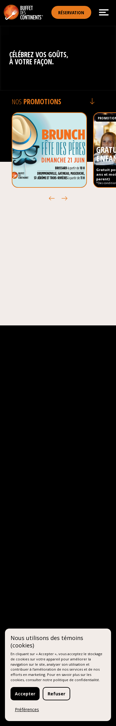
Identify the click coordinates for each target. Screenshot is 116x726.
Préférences (27, 709)
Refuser (56, 694)
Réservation (71, 12)
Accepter (25, 694)
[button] (52, 198)
